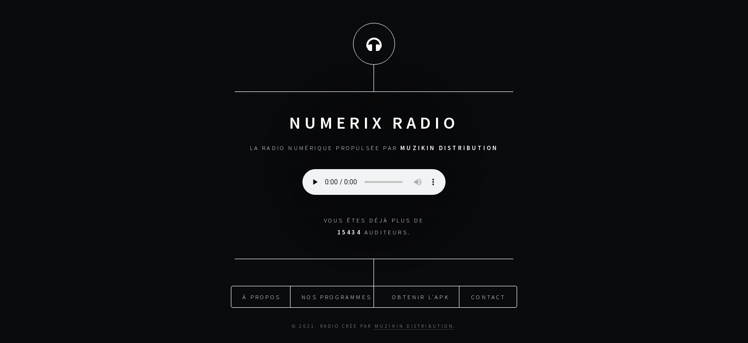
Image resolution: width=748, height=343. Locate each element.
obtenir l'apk (420, 296)
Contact (488, 296)
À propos (261, 296)
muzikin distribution (414, 325)
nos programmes (336, 296)
